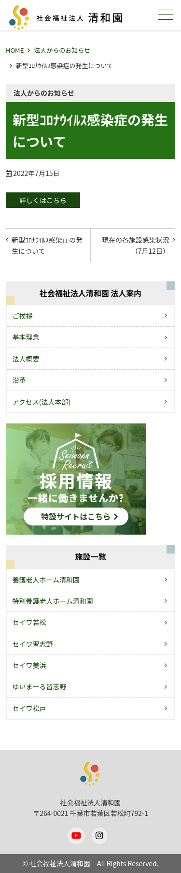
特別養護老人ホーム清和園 (53, 601)
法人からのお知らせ (62, 50)
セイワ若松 (29, 622)
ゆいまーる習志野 (40, 686)
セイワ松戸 (29, 708)
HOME (15, 50)
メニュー (164, 15)
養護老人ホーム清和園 (46, 579)
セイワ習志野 (33, 644)
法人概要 (26, 359)
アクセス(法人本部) (42, 402)
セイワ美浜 (29, 665)
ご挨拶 (23, 315)
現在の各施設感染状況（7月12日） (135, 245)
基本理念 (26, 337)
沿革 (19, 380)
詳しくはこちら (43, 200)
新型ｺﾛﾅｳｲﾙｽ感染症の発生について (47, 245)
